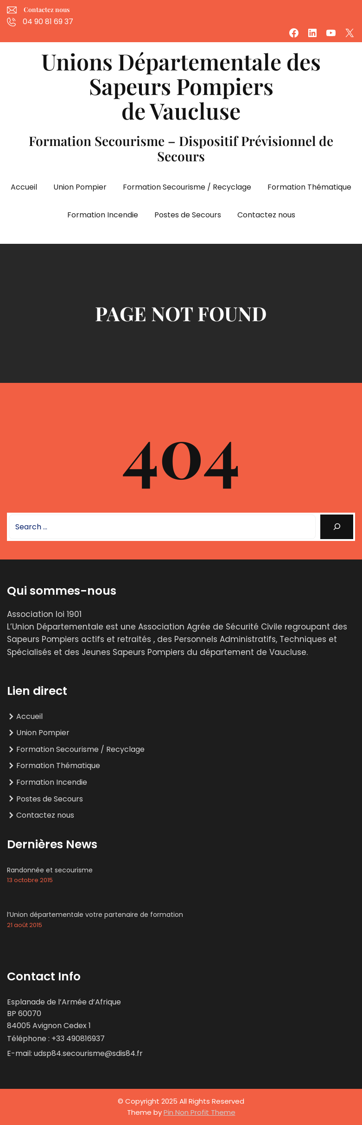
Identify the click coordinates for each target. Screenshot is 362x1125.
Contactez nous (47, 9)
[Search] (336, 527)
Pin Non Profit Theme (199, 1112)
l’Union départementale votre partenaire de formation (95, 914)
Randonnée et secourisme (50, 870)
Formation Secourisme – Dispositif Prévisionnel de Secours (181, 148)
